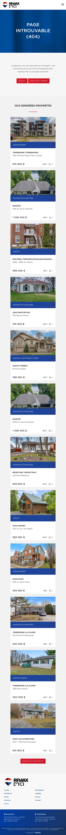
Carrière (38, 793)
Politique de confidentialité (16, 829)
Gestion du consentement (50, 829)
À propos (7, 800)
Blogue (37, 797)
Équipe (6, 797)
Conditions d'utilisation (33, 829)
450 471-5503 (43, 821)
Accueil (22, 81)
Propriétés (8, 793)
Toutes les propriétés (33, 761)
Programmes (39, 790)
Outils (6, 803)
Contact (38, 800)
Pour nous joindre (38, 81)
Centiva (37, 832)
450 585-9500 (12, 821)
